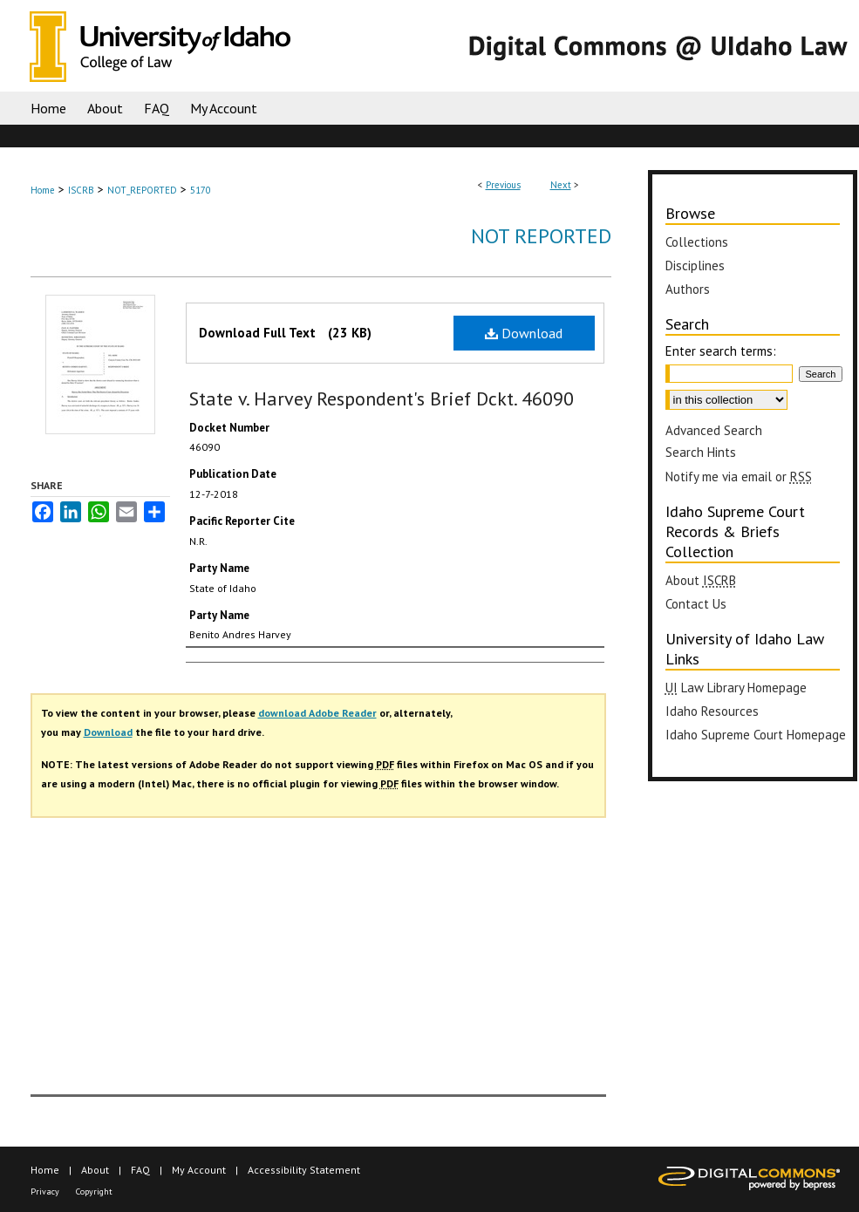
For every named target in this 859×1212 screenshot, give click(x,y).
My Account (199, 1169)
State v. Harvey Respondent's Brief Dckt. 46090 (381, 398)
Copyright (94, 1191)
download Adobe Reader (317, 712)
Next (560, 185)
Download (523, 333)
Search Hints (700, 452)
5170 (200, 190)
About (95, 1169)
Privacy (45, 1191)
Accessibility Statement (304, 1169)
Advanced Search (713, 430)
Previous (503, 185)
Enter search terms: (720, 351)
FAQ (140, 1169)
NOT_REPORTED (142, 190)
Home (43, 190)
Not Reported (541, 235)
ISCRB (81, 190)
